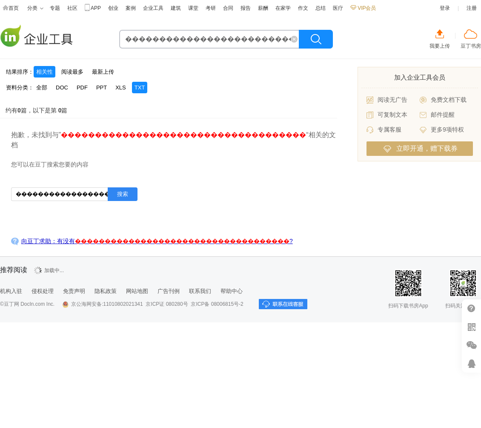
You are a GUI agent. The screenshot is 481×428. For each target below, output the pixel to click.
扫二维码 (471, 327)
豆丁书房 (471, 46)
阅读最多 (72, 72)
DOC (62, 87)
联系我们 (200, 291)
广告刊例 (168, 291)
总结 (320, 8)
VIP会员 (363, 8)
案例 (131, 8)
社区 (72, 8)
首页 (11, 8)
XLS (120, 87)
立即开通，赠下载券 (421, 148)
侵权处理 (42, 291)
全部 (41, 87)
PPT (101, 87)
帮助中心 (231, 291)
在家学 (283, 8)
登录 (445, 8)
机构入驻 (11, 291)
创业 (113, 8)
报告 (245, 8)
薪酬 (263, 8)
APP (93, 8)
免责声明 (74, 291)
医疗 (338, 8)
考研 (211, 8)
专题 (55, 8)
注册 (472, 8)
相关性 (44, 72)
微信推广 (471, 345)
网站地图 (137, 291)
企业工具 (153, 8)
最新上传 (103, 72)
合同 (228, 8)
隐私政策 (105, 291)
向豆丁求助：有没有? (157, 241)
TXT (140, 87)
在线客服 (471, 363)
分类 (35, 8)
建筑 (176, 8)
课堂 (193, 8)
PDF (82, 87)
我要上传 (439, 46)
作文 (303, 8)
